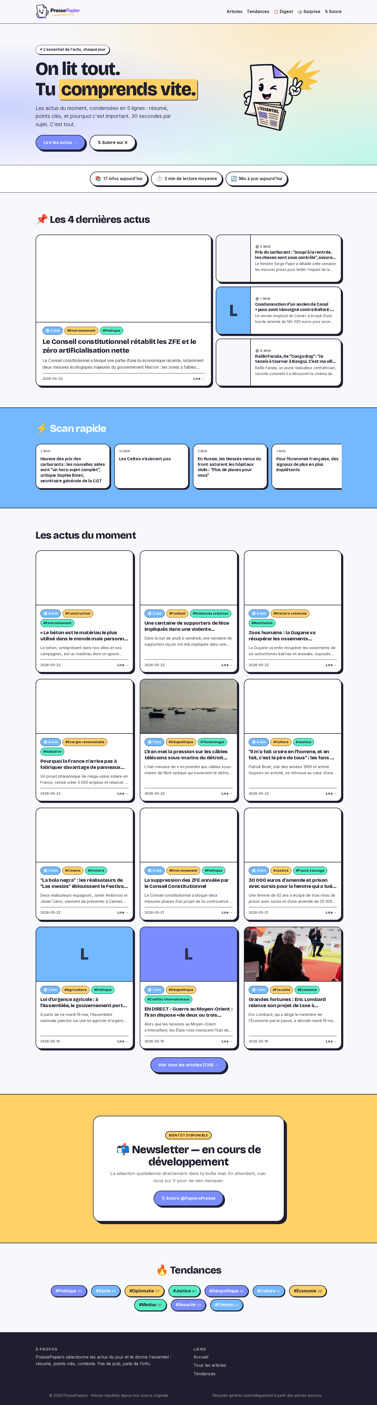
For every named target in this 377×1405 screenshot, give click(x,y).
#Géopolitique (181, 742)
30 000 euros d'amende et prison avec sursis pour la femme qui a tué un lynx (290, 886)
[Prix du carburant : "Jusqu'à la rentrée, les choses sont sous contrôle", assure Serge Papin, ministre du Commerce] (233, 258)
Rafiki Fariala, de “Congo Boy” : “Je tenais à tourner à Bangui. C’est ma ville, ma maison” (295, 361)
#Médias (150, 1305)
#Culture (281, 742)
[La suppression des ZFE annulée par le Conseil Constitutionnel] (188, 835)
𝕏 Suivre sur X (113, 142)
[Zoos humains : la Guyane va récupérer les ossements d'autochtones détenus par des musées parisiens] (292, 578)
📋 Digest (283, 11)
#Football (177, 613)
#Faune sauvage (310, 870)
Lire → (199, 379)
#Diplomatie (144, 1291)
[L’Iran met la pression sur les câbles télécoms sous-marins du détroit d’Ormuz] (188, 706)
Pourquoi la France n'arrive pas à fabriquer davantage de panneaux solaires (80, 767)
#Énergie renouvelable (84, 742)
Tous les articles (209, 1365)
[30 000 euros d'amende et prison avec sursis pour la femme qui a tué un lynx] (292, 835)
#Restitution (262, 623)
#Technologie (212, 742)
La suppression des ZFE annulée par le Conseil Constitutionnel (187, 883)
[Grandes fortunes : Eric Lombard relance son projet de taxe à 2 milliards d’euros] (292, 954)
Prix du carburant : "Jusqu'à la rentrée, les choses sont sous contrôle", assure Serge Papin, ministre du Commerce (293, 257)
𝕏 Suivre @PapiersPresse (188, 1198)
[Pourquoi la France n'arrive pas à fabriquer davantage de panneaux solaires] (84, 706)
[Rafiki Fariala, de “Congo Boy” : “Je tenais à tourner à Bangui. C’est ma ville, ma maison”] (233, 362)
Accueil (200, 1357)
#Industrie (52, 751)
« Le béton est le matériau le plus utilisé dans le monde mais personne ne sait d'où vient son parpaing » (83, 639)
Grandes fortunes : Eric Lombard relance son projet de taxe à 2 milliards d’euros (287, 1006)
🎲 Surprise (308, 11)
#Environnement (81, 331)
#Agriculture (76, 990)
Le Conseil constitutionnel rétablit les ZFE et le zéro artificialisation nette (119, 346)
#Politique (111, 331)
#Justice (303, 742)
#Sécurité (188, 1305)
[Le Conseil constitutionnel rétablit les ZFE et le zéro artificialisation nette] (123, 278)
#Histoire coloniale (290, 613)
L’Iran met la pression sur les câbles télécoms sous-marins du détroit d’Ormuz (186, 758)
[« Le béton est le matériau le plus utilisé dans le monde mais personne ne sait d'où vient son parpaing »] (84, 578)
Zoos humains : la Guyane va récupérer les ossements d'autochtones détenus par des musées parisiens (286, 642)
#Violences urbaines (210, 613)
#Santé (106, 1291)
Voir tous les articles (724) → (188, 1064)
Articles (235, 11)
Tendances (258, 11)
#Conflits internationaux (168, 999)
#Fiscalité (281, 990)
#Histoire (96, 870)
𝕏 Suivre (333, 11)
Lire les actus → (60, 142)
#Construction (77, 613)
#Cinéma (73, 870)
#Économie (307, 990)
